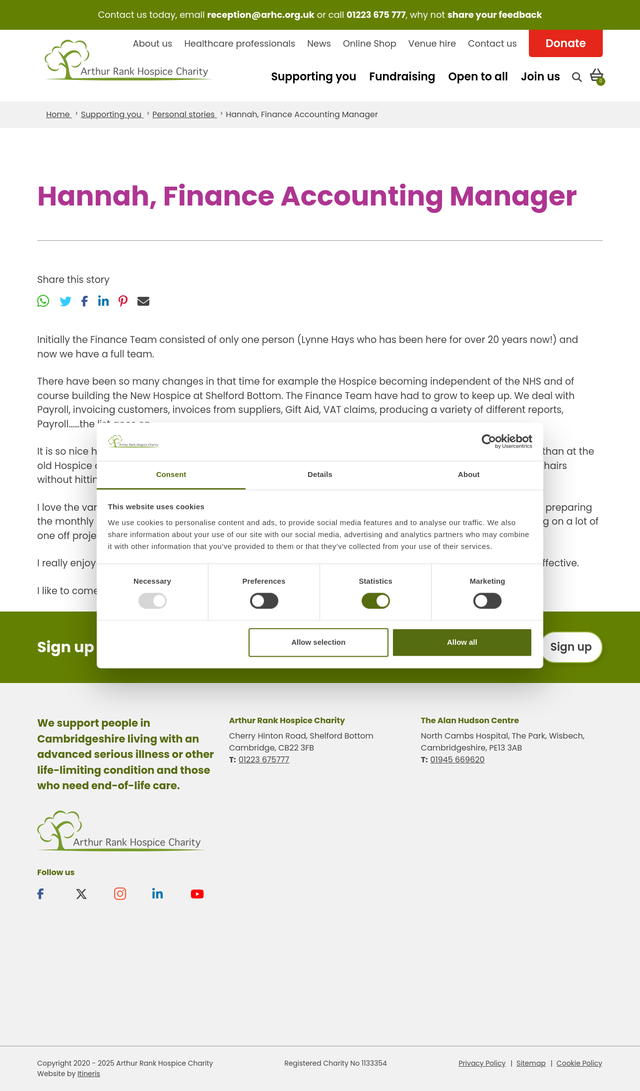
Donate (566, 43)
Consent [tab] (171, 474)
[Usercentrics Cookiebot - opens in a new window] (489, 441)
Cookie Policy (579, 1063)
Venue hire (432, 43)
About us (153, 43)
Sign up (571, 647)
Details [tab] (320, 474)
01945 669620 (457, 759)
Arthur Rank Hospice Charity (129, 66)
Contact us (492, 43)
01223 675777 (264, 759)
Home (59, 114)
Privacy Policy (482, 1063)
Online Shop (369, 43)
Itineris (88, 1074)
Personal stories (184, 114)
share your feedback (495, 14)
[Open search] (577, 76)
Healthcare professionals (239, 43)
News (319, 43)
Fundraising (402, 76)
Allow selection (318, 642)
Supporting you (313, 76)
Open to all (478, 76)
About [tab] (469, 474)
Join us (540, 76)
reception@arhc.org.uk (260, 14)
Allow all (462, 642)
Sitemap (531, 1063)
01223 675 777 (376, 14)
